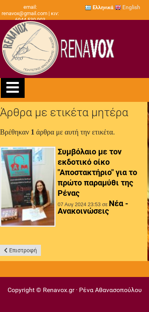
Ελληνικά (99, 7)
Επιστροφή (23, 250)
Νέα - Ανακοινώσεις (93, 207)
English (127, 7)
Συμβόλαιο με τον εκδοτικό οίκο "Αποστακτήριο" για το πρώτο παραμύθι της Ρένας (97, 172)
